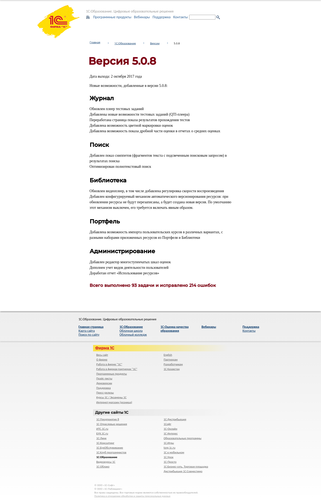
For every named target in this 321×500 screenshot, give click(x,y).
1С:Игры (169, 443)
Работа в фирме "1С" (109, 364)
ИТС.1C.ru (102, 429)
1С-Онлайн (170, 429)
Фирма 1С (104, 348)
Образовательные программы (182, 438)
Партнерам (171, 359)
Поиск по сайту (89, 335)
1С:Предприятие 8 (107, 419)
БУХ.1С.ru (102, 433)
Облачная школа (131, 331)
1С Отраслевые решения (111, 424)
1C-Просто (170, 462)
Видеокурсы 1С (105, 462)
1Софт (167, 424)
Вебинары (142, 17)
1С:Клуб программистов (111, 452)
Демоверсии (104, 383)
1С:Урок (168, 457)
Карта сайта (87, 331)
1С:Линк (101, 438)
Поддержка (162, 17)
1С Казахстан (172, 369)
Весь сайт (102, 355)
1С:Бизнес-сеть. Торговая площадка (186, 466)
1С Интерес (171, 433)
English (168, 355)
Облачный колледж (133, 335)
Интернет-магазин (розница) (114, 402)
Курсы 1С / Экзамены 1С (111, 397)
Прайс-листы (104, 378)
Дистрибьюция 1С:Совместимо (183, 471)
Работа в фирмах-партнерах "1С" (116, 369)
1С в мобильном (174, 452)
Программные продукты (112, 17)
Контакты (180, 17)
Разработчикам (173, 364)
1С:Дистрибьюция (175, 419)
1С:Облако (102, 466)
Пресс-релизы (105, 392)
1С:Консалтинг (105, 443)
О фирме (101, 359)
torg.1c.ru (169, 447)
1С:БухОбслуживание (109, 447)
